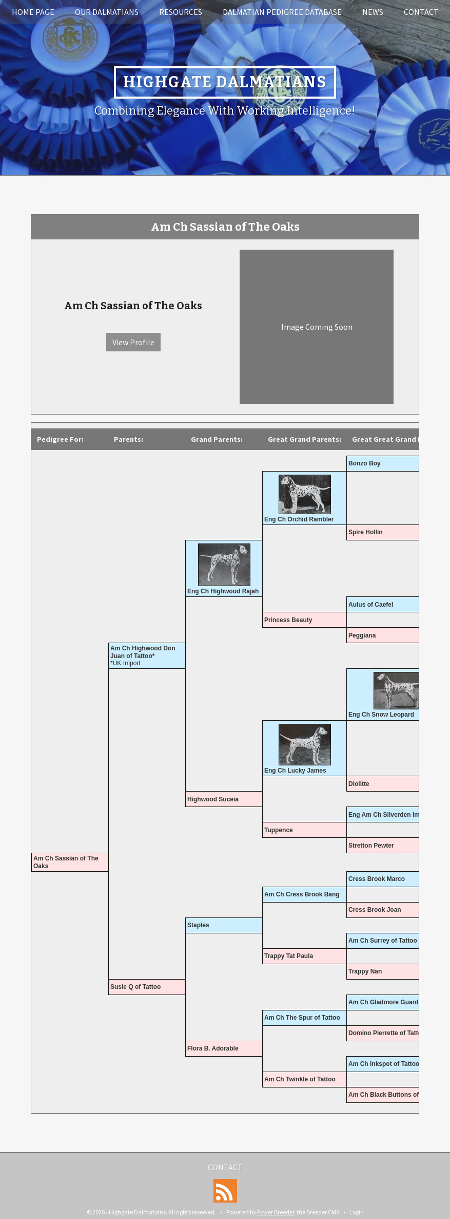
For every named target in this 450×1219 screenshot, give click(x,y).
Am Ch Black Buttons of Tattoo (393, 1094)
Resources (180, 12)
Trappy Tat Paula (288, 956)
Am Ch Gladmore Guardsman (391, 1002)
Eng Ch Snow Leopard (381, 714)
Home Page (33, 12)
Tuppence (278, 830)
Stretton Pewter (371, 845)
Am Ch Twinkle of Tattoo (300, 1079)
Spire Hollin (365, 532)
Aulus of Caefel (370, 604)
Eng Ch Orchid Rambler (299, 519)
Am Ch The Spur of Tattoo (302, 1017)
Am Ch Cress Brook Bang (302, 894)
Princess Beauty (288, 620)
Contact (421, 12)
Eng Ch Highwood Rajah (223, 591)
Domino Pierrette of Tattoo (386, 1033)
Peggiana (362, 635)
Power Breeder (275, 1212)
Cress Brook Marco (376, 879)
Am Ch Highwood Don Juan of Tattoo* (142, 652)
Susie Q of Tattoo (135, 986)
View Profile (133, 342)
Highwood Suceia (213, 799)
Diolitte (358, 783)
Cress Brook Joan (374, 909)
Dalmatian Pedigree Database (282, 12)
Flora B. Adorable (213, 1048)
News (372, 12)
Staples (198, 925)
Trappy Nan (365, 971)
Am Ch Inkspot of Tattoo (383, 1063)
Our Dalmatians (107, 12)
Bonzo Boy (364, 463)
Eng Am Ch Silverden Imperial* (393, 814)
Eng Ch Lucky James (295, 770)
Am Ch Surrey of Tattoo (382, 940)
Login (356, 1212)
